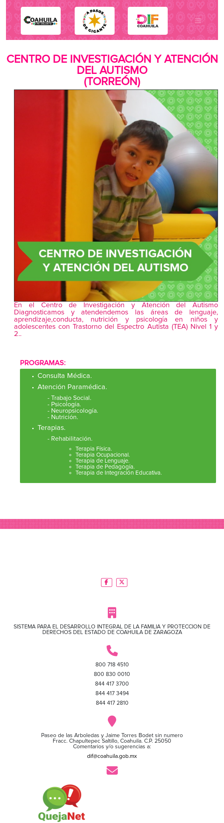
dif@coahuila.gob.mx (112, 756)
